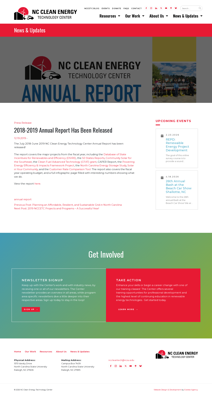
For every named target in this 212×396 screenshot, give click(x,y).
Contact (136, 8)
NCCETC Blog (91, 8)
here (37, 183)
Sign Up (29, 309)
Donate (116, 8)
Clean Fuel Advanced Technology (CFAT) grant (67, 161)
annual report (22, 199)
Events (106, 8)
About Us (157, 16)
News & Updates (186, 16)
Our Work (133, 16)
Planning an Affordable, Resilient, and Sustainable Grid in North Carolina (68, 204)
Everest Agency (191, 390)
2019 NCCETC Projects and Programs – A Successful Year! (56, 208)
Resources (108, 16)
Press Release (23, 122)
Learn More (126, 309)
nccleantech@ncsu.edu (121, 360)
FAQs (126, 8)
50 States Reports (93, 158)
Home (17, 351)
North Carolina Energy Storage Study (103, 165)
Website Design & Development (167, 390)
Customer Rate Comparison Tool (70, 169)
